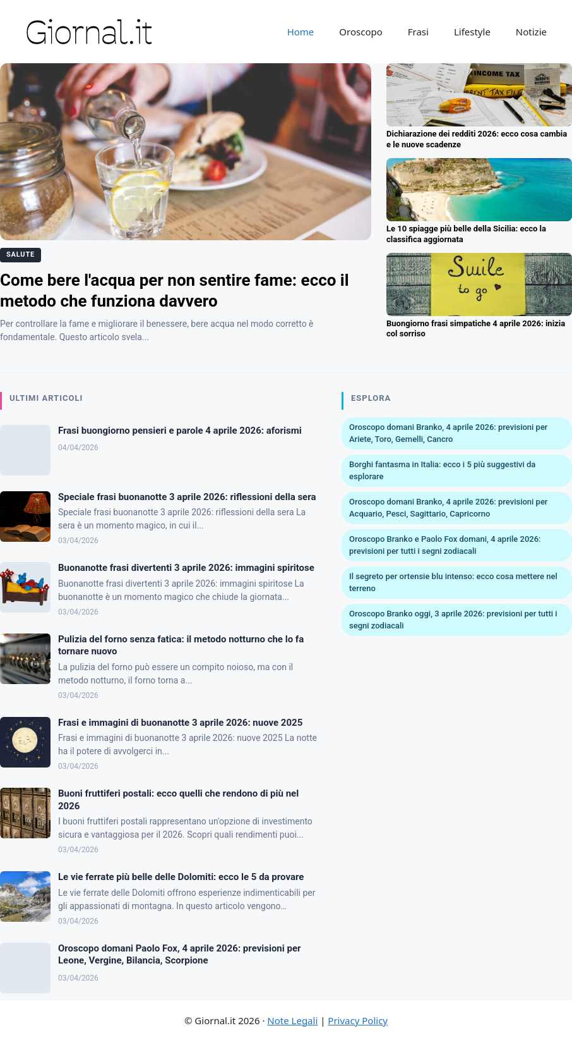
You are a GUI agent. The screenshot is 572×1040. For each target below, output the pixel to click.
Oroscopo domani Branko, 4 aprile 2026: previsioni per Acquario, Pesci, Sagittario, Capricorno (448, 508)
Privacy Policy (358, 1020)
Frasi (418, 31)
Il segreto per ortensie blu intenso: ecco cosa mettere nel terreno (453, 583)
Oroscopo (360, 31)
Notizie (531, 31)
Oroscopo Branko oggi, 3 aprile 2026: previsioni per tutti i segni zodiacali (453, 620)
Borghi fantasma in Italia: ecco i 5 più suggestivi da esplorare (442, 471)
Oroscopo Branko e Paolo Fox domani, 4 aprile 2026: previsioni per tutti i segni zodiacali (445, 545)
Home (300, 31)
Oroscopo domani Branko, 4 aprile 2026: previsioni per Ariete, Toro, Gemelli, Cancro (448, 433)
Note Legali (292, 1020)
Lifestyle (472, 31)
